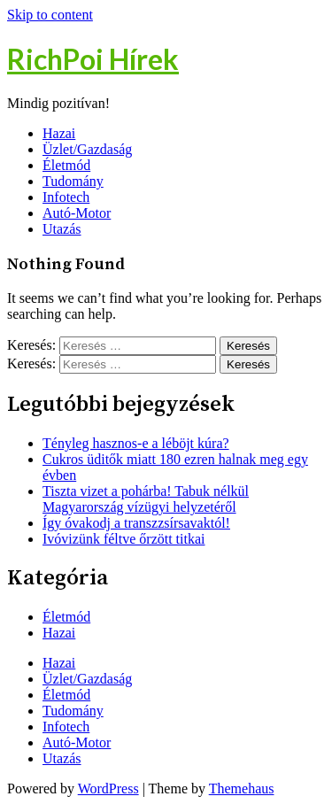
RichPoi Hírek (93, 59)
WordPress (108, 788)
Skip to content (50, 14)
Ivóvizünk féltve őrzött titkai (123, 538)
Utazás (61, 228)
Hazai (58, 133)
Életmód (66, 165)
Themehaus (241, 788)
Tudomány (73, 181)
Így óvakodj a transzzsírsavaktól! (136, 522)
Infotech (65, 197)
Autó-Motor (76, 212)
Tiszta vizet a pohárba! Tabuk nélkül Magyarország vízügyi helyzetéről (145, 498)
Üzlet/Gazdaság (87, 149)
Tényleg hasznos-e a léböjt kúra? (135, 443)
